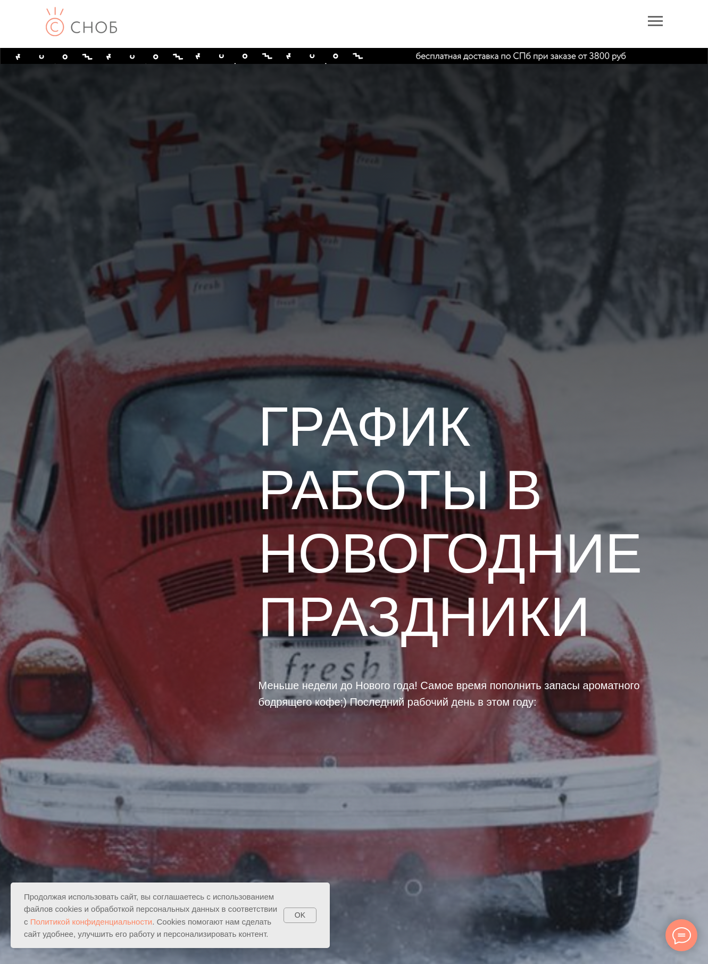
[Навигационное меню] (655, 21)
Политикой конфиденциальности (91, 921)
